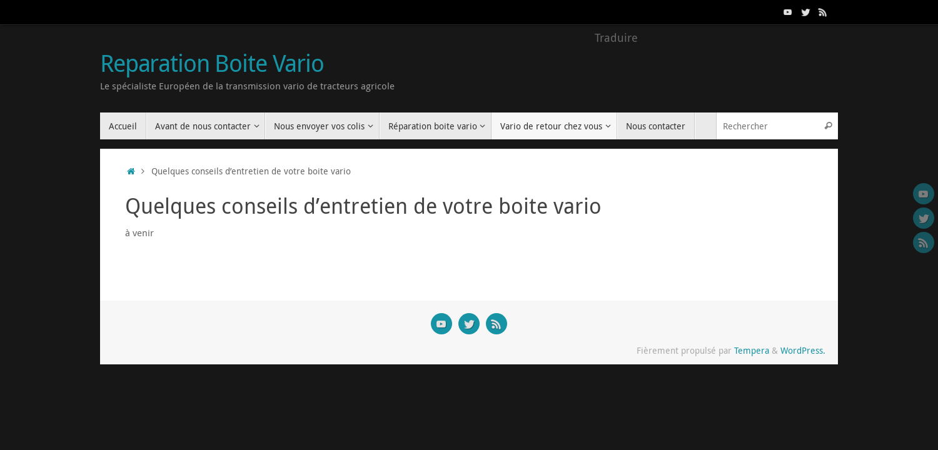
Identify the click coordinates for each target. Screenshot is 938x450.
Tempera (751, 350)
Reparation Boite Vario (212, 63)
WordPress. (802, 350)
